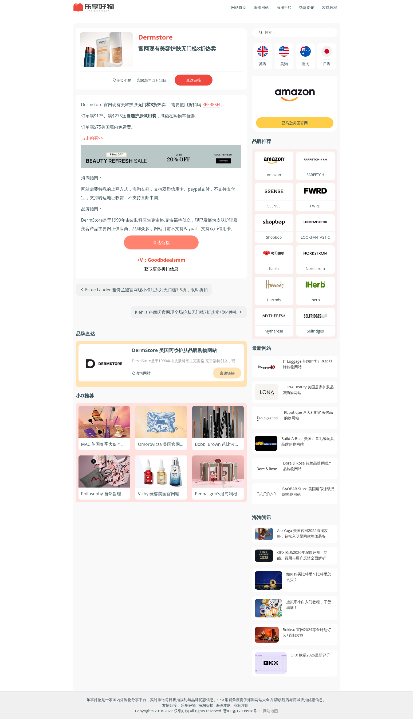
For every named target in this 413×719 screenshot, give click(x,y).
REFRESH (211, 104)
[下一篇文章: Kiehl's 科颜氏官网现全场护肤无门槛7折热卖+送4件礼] (189, 312)
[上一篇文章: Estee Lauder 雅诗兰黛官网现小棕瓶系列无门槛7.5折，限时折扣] (144, 290)
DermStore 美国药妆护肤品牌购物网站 (174, 350)
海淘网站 (261, 7)
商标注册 (241, 705)
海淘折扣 (284, 7)
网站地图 (270, 710)
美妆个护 (123, 80)
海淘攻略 (223, 705)
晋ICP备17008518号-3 (242, 710)
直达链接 (193, 80)
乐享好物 (188, 705)
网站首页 (238, 7)
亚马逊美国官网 (295, 122)
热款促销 (306, 7)
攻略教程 (329, 7)
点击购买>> (92, 138)
